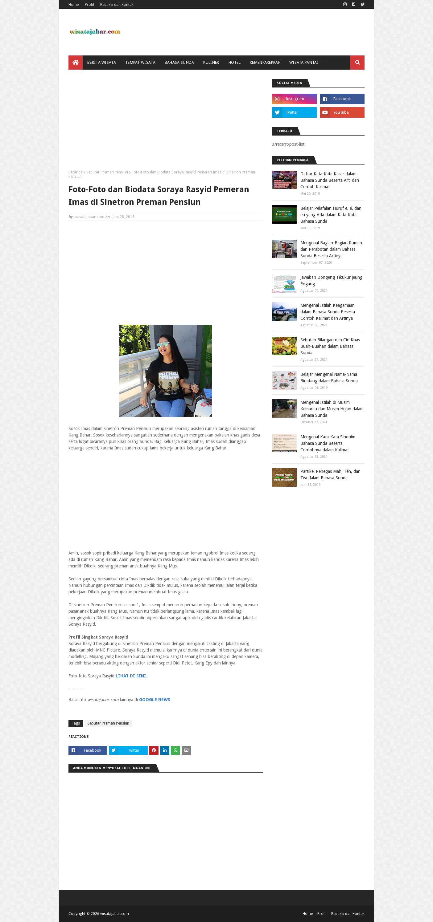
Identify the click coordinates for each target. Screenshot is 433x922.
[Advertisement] (165, 122)
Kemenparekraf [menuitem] (265, 62)
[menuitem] (75, 62)
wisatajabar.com (90, 217)
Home (73, 4)
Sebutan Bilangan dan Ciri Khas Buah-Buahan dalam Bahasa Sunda (330, 346)
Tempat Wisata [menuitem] (140, 62)
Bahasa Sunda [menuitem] (179, 62)
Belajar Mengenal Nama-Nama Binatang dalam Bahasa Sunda (329, 377)
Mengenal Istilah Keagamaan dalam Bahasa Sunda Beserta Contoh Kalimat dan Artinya (327, 312)
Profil (89, 4)
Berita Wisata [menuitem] (101, 62)
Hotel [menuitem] (235, 62)
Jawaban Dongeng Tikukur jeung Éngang (331, 280)
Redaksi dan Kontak (117, 4)
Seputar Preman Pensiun (107, 172)
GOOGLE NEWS (154, 699)
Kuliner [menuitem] (211, 62)
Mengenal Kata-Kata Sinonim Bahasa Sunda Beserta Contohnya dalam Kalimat (327, 443)
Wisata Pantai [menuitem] (304, 62)
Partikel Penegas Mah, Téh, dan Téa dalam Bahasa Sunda (330, 474)
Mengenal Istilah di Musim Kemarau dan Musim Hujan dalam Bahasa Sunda (332, 409)
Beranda (75, 172)
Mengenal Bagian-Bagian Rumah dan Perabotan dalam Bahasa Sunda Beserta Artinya (331, 249)
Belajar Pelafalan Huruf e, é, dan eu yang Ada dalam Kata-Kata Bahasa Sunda (330, 215)
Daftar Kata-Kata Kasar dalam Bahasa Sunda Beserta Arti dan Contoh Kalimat (329, 180)
